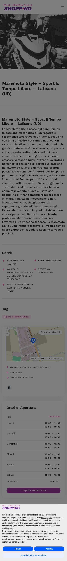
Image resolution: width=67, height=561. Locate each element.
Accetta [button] (49, 549)
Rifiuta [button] (18, 549)
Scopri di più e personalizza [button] (33, 555)
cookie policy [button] (7, 528)
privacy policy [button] (47, 517)
